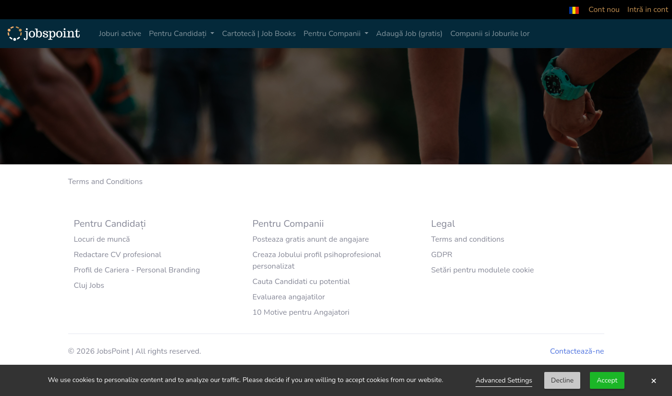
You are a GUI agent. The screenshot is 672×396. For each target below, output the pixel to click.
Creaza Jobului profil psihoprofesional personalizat (316, 260)
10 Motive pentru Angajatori (300, 312)
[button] (574, 9)
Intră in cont (647, 9)
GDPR (441, 254)
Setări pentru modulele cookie (482, 270)
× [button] (654, 380)
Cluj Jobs (89, 285)
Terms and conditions (467, 239)
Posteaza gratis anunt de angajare (310, 239)
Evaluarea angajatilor (288, 297)
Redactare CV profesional (117, 254)
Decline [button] (562, 380)
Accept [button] (607, 380)
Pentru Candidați (178, 33)
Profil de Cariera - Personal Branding (137, 270)
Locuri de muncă (102, 239)
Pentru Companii (333, 33)
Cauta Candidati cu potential (301, 281)
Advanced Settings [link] (504, 380)
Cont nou (604, 9)
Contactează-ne (577, 351)
